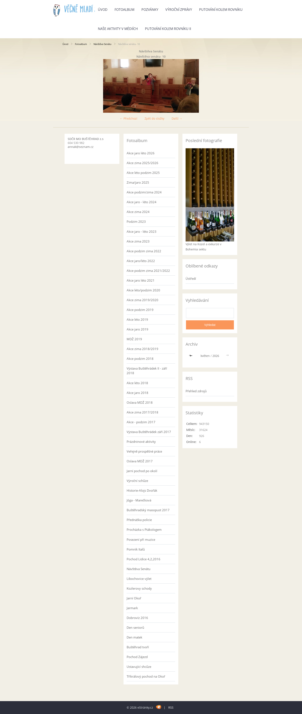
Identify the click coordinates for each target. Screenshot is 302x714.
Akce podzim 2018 (140, 358)
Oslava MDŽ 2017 (140, 461)
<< (191, 356)
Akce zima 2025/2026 (142, 163)
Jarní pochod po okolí (142, 471)
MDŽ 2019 (134, 339)
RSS (170, 707)
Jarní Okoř (134, 598)
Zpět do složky (154, 118)
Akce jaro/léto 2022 (141, 261)
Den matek (134, 637)
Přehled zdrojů (196, 391)
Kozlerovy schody (139, 588)
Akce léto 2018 (137, 383)
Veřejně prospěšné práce (144, 451)
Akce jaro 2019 (137, 329)
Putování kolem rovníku (221, 9)
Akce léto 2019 (137, 319)
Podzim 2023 (136, 221)
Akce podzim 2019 (140, 310)
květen (205, 356)
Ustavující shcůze (139, 667)
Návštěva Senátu (102, 44)
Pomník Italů (136, 549)
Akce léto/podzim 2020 (143, 290)
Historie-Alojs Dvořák (142, 490)
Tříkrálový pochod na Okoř (146, 676)
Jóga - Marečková (139, 500)
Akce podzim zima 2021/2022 (148, 271)
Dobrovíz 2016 (137, 618)
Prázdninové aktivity (141, 441)
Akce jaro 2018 (137, 393)
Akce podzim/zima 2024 (144, 192)
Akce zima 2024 (138, 212)
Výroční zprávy (178, 9)
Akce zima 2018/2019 (142, 349)
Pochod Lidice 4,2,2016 (143, 559)
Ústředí (191, 278)
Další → (177, 118)
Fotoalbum (124, 9)
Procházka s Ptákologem (144, 529)
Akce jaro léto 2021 (141, 280)
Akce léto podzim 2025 (143, 173)
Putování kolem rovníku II (168, 28)
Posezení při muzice (141, 539)
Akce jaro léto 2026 (141, 153)
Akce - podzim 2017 (141, 422)
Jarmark (132, 608)
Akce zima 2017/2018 (142, 412)
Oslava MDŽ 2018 (140, 402)
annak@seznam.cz (81, 147)
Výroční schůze (137, 481)
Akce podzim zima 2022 (144, 251)
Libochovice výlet (139, 579)
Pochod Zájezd (137, 657)
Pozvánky (149, 9)
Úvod (102, 9)
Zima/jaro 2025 (138, 182)
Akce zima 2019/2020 (142, 300)
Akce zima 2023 (138, 241)
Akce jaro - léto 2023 (141, 231)
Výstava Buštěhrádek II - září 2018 (147, 370)
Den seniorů (135, 627)
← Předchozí (128, 118)
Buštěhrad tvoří (138, 647)
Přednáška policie (139, 520)
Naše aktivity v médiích (118, 28)
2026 (215, 356)
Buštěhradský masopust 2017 (148, 510)
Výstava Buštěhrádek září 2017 (149, 432)
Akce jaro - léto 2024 (141, 202)
